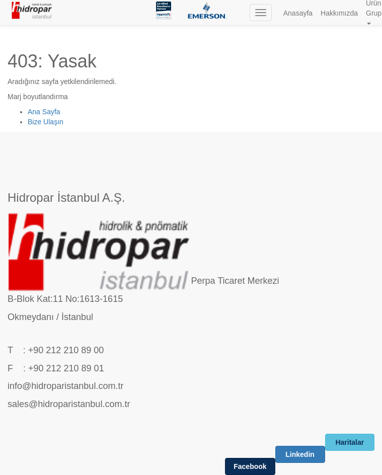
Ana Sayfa (44, 112)
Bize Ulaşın (45, 122)
